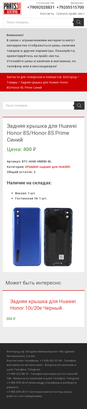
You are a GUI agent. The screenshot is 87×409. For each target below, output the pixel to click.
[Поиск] (79, 22)
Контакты (47, 13)
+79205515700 (70, 7)
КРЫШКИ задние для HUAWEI (47, 167)
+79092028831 (41, 7)
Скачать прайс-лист (70, 13)
